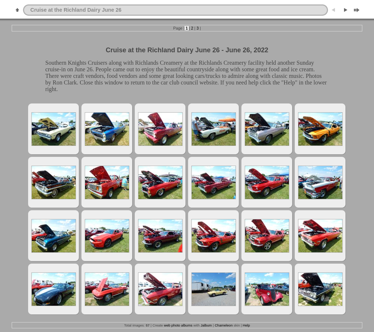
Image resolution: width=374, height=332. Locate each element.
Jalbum (206, 325)
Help (246, 325)
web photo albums (178, 325)
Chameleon (224, 325)
